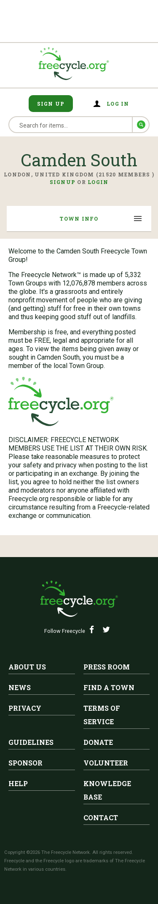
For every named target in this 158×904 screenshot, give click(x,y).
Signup (63, 182)
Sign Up (51, 103)
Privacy (24, 708)
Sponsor (25, 762)
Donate (98, 742)
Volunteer (105, 762)
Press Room (106, 666)
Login (98, 182)
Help (18, 783)
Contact (100, 817)
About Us (27, 666)
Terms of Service (101, 715)
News (19, 687)
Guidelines (31, 742)
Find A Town (108, 687)
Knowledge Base (107, 790)
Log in (118, 103)
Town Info (78, 218)
